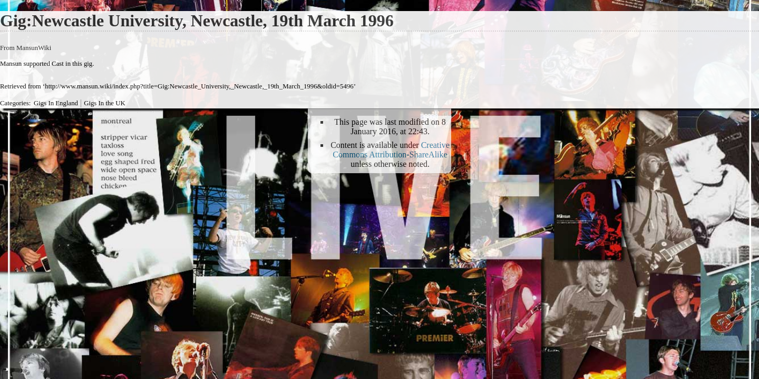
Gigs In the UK (104, 103)
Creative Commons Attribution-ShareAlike (391, 150)
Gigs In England (56, 103)
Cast (58, 63)
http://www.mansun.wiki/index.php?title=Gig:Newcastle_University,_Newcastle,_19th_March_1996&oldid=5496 (199, 86)
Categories (14, 103)
